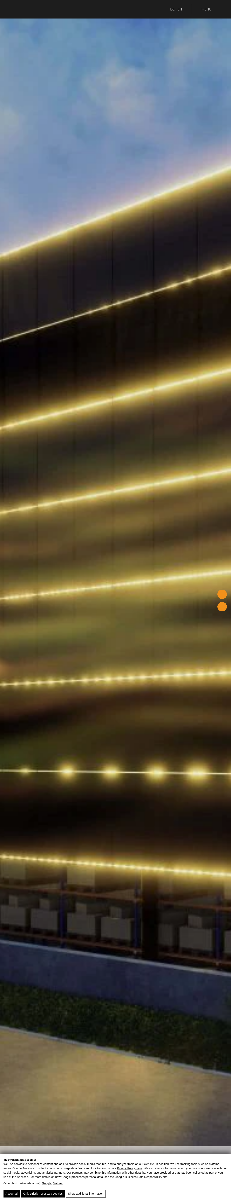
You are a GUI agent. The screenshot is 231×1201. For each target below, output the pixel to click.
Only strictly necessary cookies (43, 1193)
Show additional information (85, 1193)
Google (46, 1183)
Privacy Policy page (129, 1168)
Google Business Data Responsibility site (141, 1177)
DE (172, 9)
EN (180, 9)
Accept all (12, 1193)
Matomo (58, 1183)
